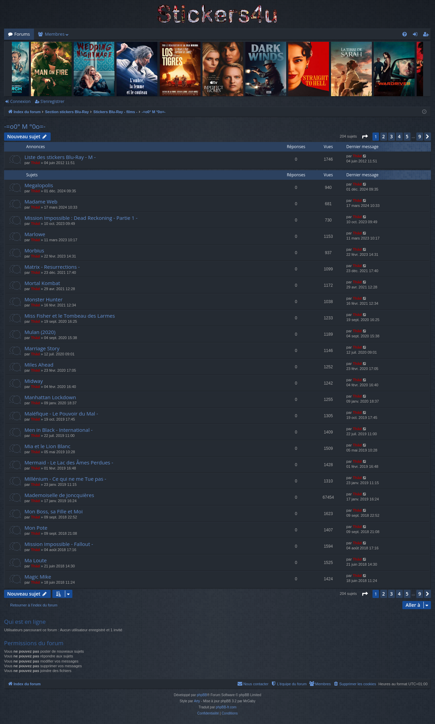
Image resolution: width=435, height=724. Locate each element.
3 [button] (391, 136)
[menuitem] (404, 34)
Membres (55, 34)
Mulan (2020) (39, 332)
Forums (22, 34)
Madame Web (40, 201)
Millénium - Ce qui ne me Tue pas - (65, 478)
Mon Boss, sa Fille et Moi (53, 511)
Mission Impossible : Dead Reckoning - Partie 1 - (81, 217)
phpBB (202, 695)
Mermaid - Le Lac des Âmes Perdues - (68, 462)
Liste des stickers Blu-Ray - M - (59, 157)
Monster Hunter (43, 299)
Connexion (20, 101)
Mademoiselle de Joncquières (59, 495)
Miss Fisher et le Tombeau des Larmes (69, 315)
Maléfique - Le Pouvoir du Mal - (61, 413)
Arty (197, 701)
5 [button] (407, 136)
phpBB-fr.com (226, 707)
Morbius (34, 250)
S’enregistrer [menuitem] (427, 35)
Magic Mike (37, 576)
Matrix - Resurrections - (52, 266)
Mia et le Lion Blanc (47, 446)
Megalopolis (38, 185)
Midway (33, 380)
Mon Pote (35, 527)
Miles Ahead (38, 364)
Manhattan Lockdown (50, 397)
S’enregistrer (52, 101)
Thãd (35, 163)
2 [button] (383, 136)
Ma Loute (35, 560)
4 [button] (399, 136)
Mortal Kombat (42, 283)
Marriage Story (41, 348)
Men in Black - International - (58, 429)
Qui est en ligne (25, 621)
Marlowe (34, 234)
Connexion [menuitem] (416, 35)
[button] (365, 137)
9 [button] (419, 136)
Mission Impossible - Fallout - (58, 544)
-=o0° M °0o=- (25, 126)
